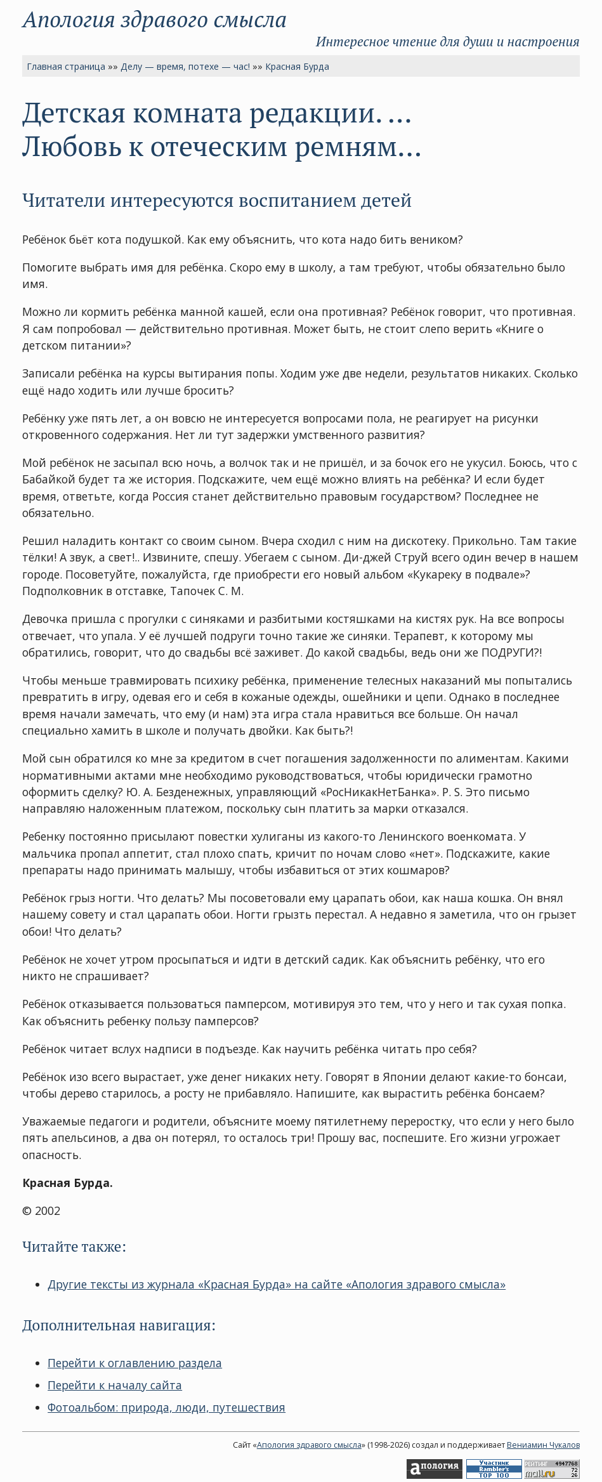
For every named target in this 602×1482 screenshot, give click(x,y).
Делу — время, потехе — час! (185, 66)
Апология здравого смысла (154, 19)
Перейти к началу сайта (115, 1385)
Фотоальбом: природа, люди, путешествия (166, 1407)
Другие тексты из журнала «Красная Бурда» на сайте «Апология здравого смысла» (277, 1284)
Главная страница (66, 66)
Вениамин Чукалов (543, 1444)
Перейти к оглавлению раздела (135, 1362)
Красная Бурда (297, 66)
